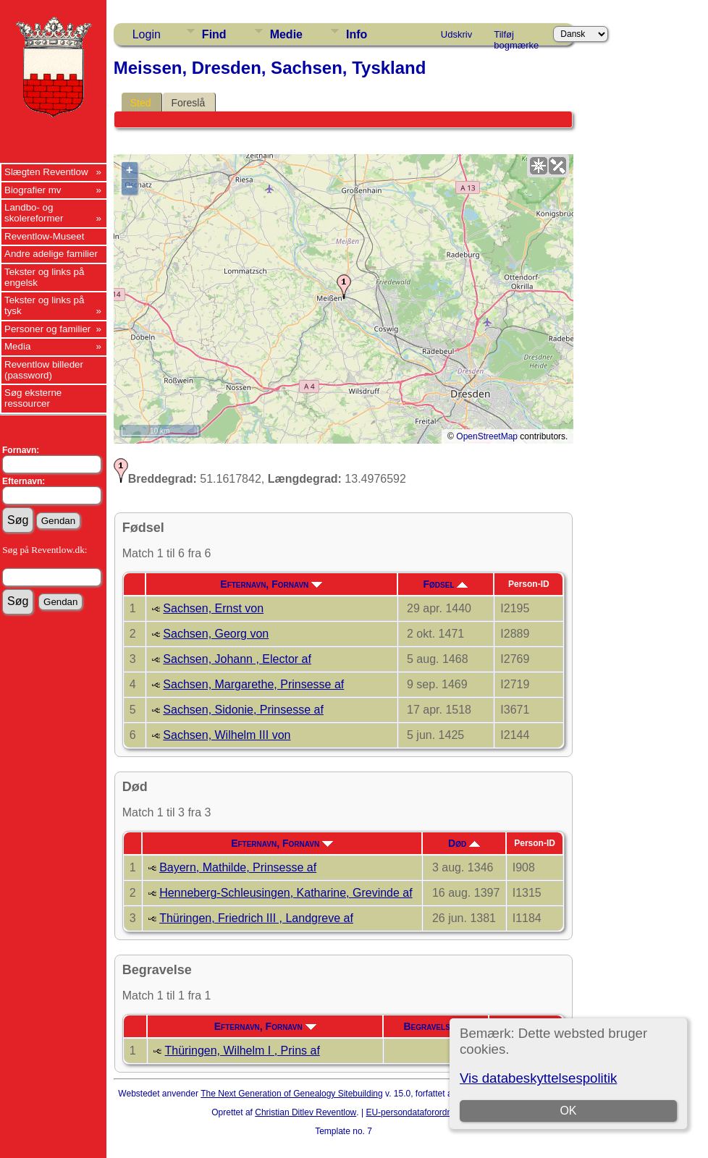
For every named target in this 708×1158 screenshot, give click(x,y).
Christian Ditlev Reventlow (305, 1112)
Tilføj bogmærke (516, 37)
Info (356, 34)
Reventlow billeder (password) (43, 370)
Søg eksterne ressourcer (33, 398)
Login (146, 34)
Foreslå (189, 103)
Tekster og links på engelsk (44, 277)
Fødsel (445, 584)
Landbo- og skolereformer (33, 213)
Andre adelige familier (51, 253)
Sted (140, 103)
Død (464, 843)
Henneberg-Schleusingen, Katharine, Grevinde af (286, 893)
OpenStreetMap (487, 436)
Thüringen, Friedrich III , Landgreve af (256, 918)
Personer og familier (47, 329)
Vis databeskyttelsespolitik (538, 1078)
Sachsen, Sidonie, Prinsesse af (243, 709)
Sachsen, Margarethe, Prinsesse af (253, 684)
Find (214, 34)
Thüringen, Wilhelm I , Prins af (242, 1050)
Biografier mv (33, 190)
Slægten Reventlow (46, 171)
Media (17, 346)
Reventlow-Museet (44, 236)
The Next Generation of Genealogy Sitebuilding (292, 1094)
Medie (286, 34)
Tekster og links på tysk (44, 305)
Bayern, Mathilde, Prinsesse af (237, 867)
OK (568, 1110)
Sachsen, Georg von (216, 633)
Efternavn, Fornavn (271, 584)
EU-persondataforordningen (419, 1112)
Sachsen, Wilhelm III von (226, 735)
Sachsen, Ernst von (213, 608)
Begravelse (435, 1026)
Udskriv (456, 34)
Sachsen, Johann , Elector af (237, 659)
